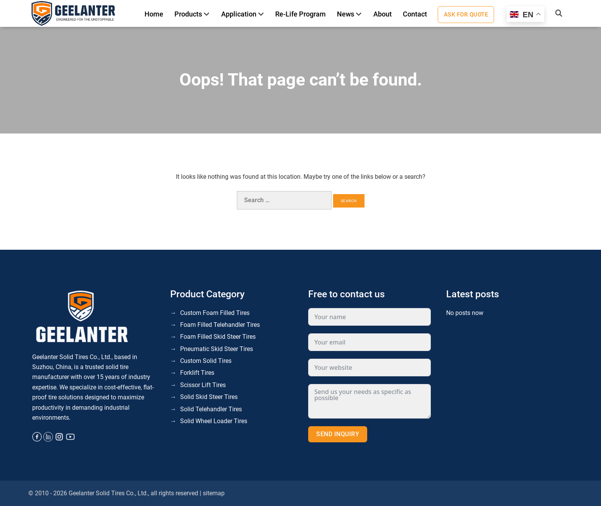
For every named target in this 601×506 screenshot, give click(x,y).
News (345, 14)
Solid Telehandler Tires (211, 409)
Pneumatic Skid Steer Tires (216, 349)
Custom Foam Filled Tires (215, 312)
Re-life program (300, 14)
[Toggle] (207, 14)
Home (154, 14)
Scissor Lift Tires (203, 385)
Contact (415, 14)
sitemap (214, 493)
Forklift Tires (197, 372)
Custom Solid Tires (206, 360)
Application (238, 14)
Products (188, 14)
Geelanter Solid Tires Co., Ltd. (108, 493)
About (382, 14)
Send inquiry (337, 434)
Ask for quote (466, 14)
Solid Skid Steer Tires (209, 397)
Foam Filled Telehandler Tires (220, 324)
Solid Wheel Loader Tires (213, 421)
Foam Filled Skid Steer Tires (218, 336)
